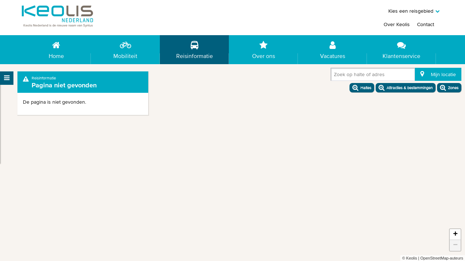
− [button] (455, 245)
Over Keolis (397, 24)
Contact (425, 24)
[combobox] (335, 75)
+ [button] (455, 234)
